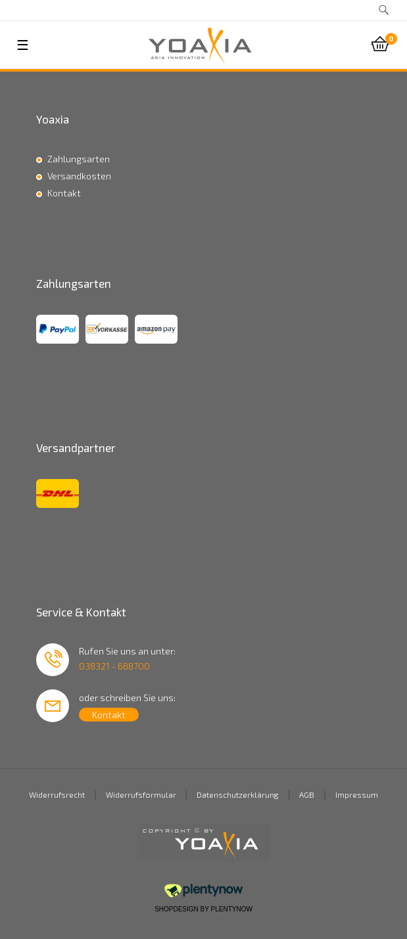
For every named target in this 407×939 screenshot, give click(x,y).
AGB (306, 794)
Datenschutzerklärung (238, 794)
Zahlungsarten (78, 158)
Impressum (356, 794)
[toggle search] (384, 10)
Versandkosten (79, 175)
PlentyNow (231, 909)
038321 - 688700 (114, 666)
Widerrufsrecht (57, 794)
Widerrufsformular (141, 794)
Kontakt (64, 192)
